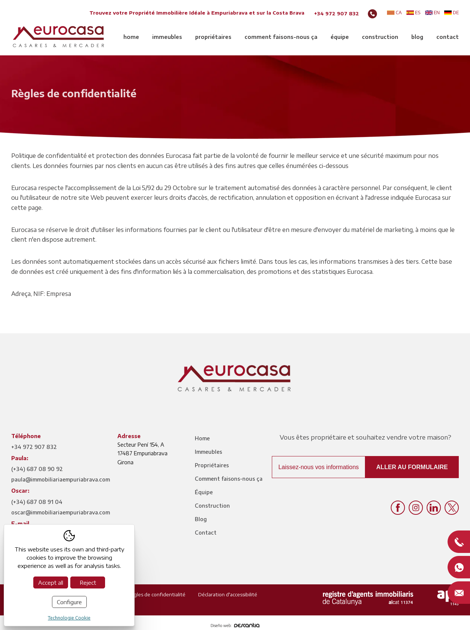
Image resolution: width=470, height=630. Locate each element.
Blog (417, 37)
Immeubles (167, 37)
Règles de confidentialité (156, 594)
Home (131, 37)
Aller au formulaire (412, 467)
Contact (447, 37)
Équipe (340, 37)
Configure (69, 602)
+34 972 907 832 (336, 13)
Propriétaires (213, 37)
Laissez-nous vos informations (318, 467)
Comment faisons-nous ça (281, 37)
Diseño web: (235, 625)
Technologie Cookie (69, 618)
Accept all (50, 582)
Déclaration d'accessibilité (227, 594)
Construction (380, 37)
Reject (88, 582)
